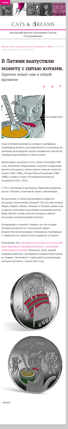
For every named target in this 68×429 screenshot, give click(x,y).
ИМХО (50, 46)
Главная (4, 46)
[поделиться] (44, 86)
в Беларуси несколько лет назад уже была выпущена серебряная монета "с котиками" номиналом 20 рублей (32, 246)
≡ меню (5, 2)
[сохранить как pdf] (60, 86)
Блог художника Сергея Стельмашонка (27, 46)
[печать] (52, 86)
